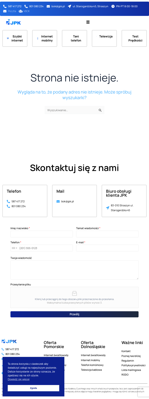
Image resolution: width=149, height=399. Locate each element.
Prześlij (74, 313)
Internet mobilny (47, 38)
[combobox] (14, 247)
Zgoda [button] (33, 388)
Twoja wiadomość (21, 257)
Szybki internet (17, 38)
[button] (88, 22)
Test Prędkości (135, 38)
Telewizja (105, 36)
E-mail (80, 241)
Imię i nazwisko (20, 227)
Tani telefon (76, 38)
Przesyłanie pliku (20, 284)
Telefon (15, 241)
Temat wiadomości (88, 227)
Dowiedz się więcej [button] (18, 379)
